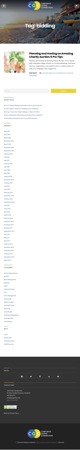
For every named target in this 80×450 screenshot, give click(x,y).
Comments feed (9, 341)
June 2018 (7, 209)
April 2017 (7, 241)
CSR (5, 293)
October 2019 (8, 183)
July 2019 (7, 186)
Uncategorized (8, 318)
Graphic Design (9, 302)
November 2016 (9, 251)
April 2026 (7, 135)
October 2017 (8, 228)
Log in (6, 335)
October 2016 (8, 254)
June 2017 (7, 235)
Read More (33, 73)
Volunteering (8, 322)
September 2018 (9, 202)
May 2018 (7, 212)
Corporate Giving (9, 289)
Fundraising (69, 73)
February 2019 (8, 193)
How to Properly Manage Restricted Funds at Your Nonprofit (23, 106)
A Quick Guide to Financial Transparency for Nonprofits (21, 109)
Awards (6, 277)
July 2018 (7, 206)
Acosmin (61, 442)
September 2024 (9, 151)
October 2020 (8, 164)
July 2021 (7, 157)
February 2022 (8, 154)
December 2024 (9, 148)
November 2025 (9, 141)
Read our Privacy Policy (11, 413)
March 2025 (7, 144)
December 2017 (9, 222)
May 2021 (7, 160)
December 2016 (9, 248)
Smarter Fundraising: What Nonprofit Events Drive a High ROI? (23, 115)
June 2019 (7, 189)
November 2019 (9, 180)
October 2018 (8, 199)
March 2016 (7, 260)
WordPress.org (9, 344)
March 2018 (7, 215)
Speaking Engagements (11, 315)
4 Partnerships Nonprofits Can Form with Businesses (20, 119)
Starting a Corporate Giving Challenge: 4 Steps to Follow (22, 112)
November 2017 (9, 225)
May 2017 (7, 238)
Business (7, 283)
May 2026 (7, 131)
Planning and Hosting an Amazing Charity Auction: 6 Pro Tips (51, 55)
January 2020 (8, 177)
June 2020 (7, 170)
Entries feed (8, 338)
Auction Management (47, 73)
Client (6, 286)
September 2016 (9, 257)
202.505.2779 (11, 396)
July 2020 (7, 167)
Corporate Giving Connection (26, 442)
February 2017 (8, 244)
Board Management (10, 280)
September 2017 (9, 231)
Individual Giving (9, 306)
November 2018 (9, 196)
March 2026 (7, 138)
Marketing (7, 309)
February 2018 (8, 218)
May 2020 (7, 173)
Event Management (60, 73)
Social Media (8, 312)
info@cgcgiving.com (13, 398)
